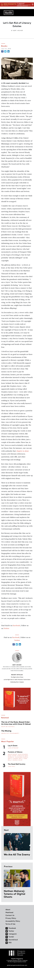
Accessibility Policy (13, 921)
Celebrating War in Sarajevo (17, 682)
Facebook (16, 625)
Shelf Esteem (9, 888)
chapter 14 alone (22, 451)
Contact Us (10, 915)
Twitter (6, 628)
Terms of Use (10, 924)
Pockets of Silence (15, 752)
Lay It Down (12, 745)
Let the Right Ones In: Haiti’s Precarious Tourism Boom (17, 679)
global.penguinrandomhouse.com (17, 965)
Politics (7, 852)
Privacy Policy (11, 918)
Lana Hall (11, 766)
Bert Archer (18, 30)
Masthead (9, 912)
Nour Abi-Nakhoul (8, 726)
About (8, 909)
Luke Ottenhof (13, 748)
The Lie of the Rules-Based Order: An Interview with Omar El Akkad (16, 723)
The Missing (6, 730)
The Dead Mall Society (16, 764)
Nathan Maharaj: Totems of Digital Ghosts (14, 893)
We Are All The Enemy (17, 854)
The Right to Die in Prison (17, 677)
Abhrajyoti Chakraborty (10, 733)
